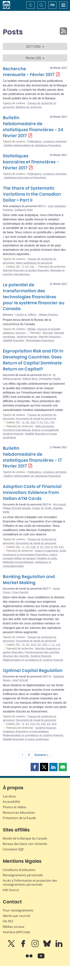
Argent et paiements (46, 550)
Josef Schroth (20, 680)
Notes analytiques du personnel (34, 262)
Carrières (9, 796)
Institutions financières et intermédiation (26, 731)
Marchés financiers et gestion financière (26, 270)
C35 (33, 546)
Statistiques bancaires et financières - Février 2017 (31, 162)
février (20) (35, 58)
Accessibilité (11, 802)
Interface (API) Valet (16, 932)
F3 (26, 266)
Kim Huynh (59, 504)
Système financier (27, 336)
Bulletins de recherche (29, 107)
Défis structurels (44, 426)
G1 (27, 644)
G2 (39, 644)
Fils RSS (8, 921)
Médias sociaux (13, 927)
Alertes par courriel (16, 916)
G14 (33, 644)
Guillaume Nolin (23, 209)
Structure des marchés (16, 656)
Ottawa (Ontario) (48, 314)
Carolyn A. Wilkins (25, 314)
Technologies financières (40, 340)
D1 (41, 546)
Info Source (11, 890)
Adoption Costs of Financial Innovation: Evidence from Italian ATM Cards (32, 492)
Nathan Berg (29, 378)
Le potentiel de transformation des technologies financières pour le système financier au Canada (33, 297)
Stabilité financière (13, 340)
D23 (33, 422)
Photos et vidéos (14, 807)
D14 (47, 546)
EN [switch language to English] (52, 5)
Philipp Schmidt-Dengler (17, 508)
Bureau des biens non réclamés (25, 844)
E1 (27, 723)
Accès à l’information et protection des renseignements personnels (30, 882)
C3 (27, 546)
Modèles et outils (47, 558)
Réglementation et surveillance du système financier (33, 659)
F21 (46, 422)
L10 (58, 644)
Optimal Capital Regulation (32, 670)
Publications (34, 141)
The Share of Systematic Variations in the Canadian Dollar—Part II (32, 194)
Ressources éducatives (19, 812)
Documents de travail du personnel (36, 418)
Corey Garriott (20, 592)
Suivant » (41, 755)
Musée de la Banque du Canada (25, 838)
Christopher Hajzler (49, 378)
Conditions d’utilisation (19, 870)
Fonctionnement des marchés (42, 652)
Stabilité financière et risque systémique (26, 739)
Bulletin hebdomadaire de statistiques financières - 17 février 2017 (32, 457)
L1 (53, 644)
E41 (61, 546)
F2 (41, 422)
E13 (32, 723)
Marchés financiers (50, 336)
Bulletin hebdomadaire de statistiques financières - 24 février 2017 (33, 127)
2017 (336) (35, 46)
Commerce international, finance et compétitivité (31, 430)
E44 (54, 723)
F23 (52, 422)
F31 (32, 266)
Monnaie (48, 332)
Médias (31, 329)
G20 (44, 644)
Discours (20, 332)
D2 (27, 422)
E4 (56, 546)
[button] (35, 767)
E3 (38, 723)
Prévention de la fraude (19, 818)
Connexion (13, 849)
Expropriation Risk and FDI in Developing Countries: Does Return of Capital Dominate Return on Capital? (33, 360)
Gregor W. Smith (41, 508)
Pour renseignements (18, 910)
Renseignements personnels (23, 875)
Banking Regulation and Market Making (29, 580)
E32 (43, 723)
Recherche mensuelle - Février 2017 (29, 72)
